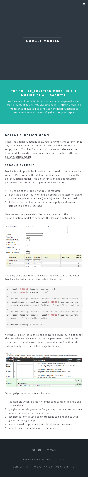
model (12, 428)
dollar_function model (18, 156)
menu (11, 424)
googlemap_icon (17, 416)
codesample (15, 401)
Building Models (53, 459)
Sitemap (50, 450)
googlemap (14, 409)
